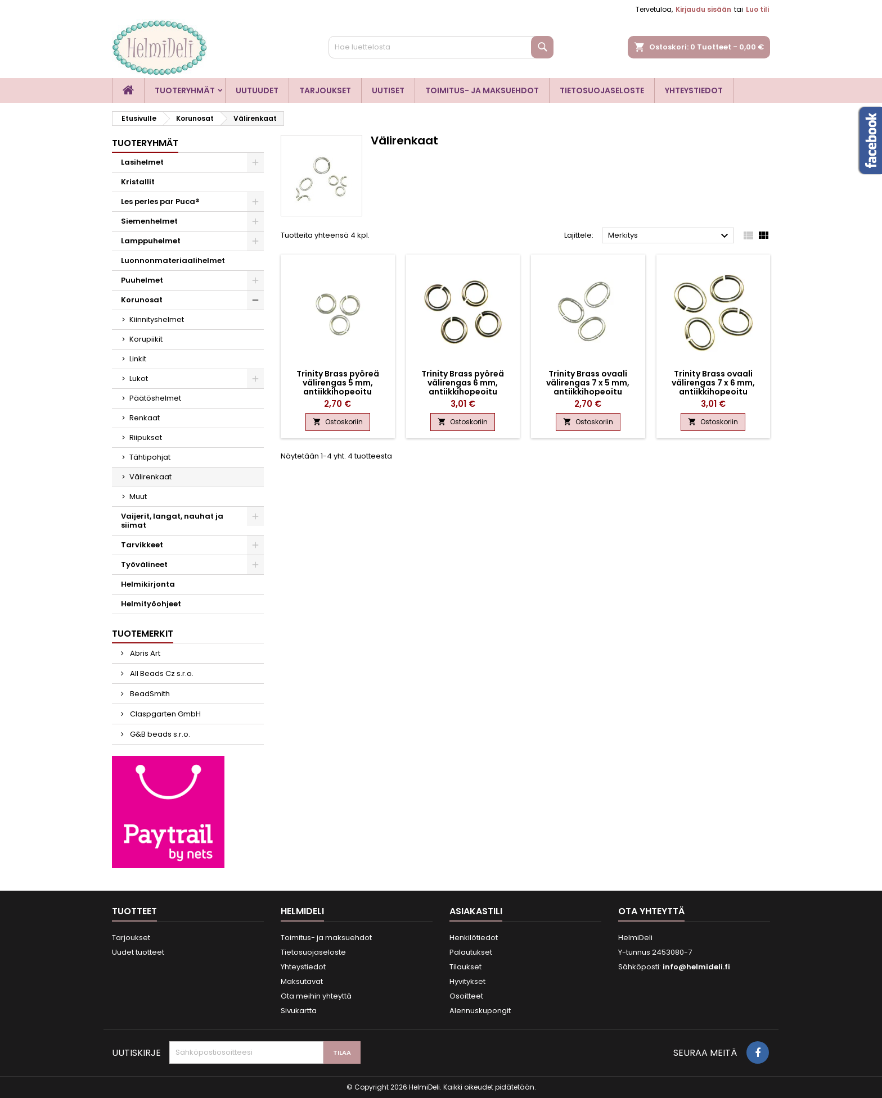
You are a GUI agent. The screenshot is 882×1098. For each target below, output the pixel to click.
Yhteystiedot (694, 90)
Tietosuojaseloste (602, 90)
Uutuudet (257, 90)
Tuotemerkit (142, 633)
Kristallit (138, 181)
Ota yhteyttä (651, 911)
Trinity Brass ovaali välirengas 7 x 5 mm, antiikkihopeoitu (587, 382)
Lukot (138, 378)
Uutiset (388, 90)
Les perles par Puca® (160, 201)
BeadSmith (149, 693)
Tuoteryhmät (185, 90)
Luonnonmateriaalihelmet (173, 260)
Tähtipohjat (149, 457)
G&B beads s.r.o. (159, 734)
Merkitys (669, 236)
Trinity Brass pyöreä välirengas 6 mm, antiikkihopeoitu (462, 382)
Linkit (137, 358)
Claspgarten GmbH (164, 714)
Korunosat (142, 299)
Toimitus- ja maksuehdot (482, 90)
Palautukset (470, 952)
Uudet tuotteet (138, 952)
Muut (138, 496)
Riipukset (145, 437)
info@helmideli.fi (696, 966)
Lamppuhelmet (151, 240)
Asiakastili (475, 911)
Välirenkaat (150, 476)
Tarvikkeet (142, 544)
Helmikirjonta (148, 584)
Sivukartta (299, 1010)
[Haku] (441, 47)
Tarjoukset (325, 90)
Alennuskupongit (480, 1010)
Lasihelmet (142, 162)
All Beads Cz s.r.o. (161, 673)
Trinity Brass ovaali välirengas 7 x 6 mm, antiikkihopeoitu (713, 382)
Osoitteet (466, 996)
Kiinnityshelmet (156, 319)
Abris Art (144, 653)
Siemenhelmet (149, 221)
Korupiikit (146, 339)
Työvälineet (144, 564)
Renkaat (144, 417)
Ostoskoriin (338, 422)
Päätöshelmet (155, 398)
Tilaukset (465, 966)
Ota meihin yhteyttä (316, 996)
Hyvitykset (467, 981)
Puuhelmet (142, 280)
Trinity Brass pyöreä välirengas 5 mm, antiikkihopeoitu (337, 382)
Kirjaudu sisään (703, 9)
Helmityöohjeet (151, 603)
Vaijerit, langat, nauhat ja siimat (172, 520)
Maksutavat (302, 981)
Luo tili (757, 9)
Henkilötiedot (473, 937)
